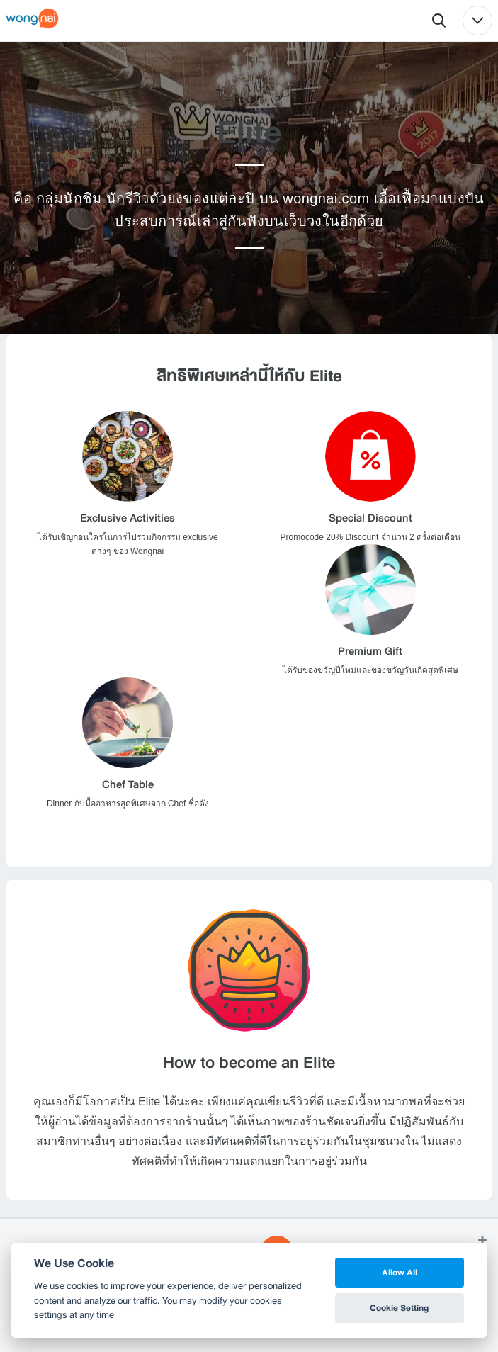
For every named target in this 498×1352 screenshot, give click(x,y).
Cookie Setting (399, 1307)
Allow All (399, 1272)
